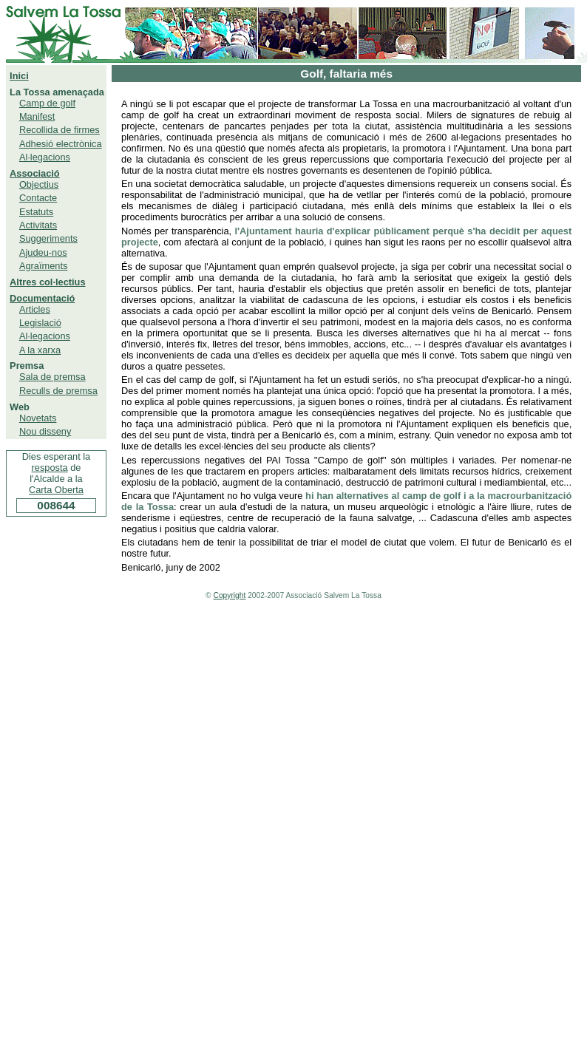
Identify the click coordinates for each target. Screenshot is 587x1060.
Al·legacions (44, 157)
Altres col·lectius (47, 282)
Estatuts (36, 211)
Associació (35, 173)
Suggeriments (48, 238)
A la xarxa (40, 350)
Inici (19, 75)
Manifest (37, 116)
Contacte (38, 197)
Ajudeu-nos (43, 252)
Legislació (40, 322)
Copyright (230, 595)
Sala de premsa (52, 376)
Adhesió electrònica (60, 143)
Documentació (42, 298)
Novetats (38, 418)
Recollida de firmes (59, 129)
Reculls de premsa (58, 390)
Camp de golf (47, 103)
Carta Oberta (56, 489)
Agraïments (43, 265)
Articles (34, 309)
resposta (50, 467)
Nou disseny (45, 431)
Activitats (38, 225)
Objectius (38, 184)
